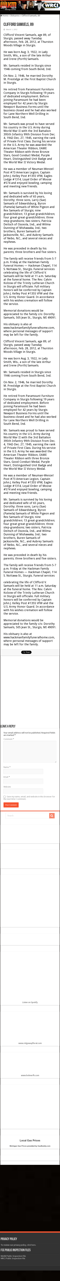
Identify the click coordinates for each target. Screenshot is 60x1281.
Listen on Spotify (30, 979)
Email (7, 777)
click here (31, 1245)
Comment (9, 739)
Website (7, 787)
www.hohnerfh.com (30, 1075)
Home (4, 15)
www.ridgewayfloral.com (30, 1029)
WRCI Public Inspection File (13, 1258)
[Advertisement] (30, 691)
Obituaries (15, 15)
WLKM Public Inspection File (13, 1256)
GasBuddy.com (44, 1146)
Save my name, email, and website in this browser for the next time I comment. (29, 797)
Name (7, 767)
